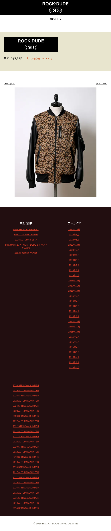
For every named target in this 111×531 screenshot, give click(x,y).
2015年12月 (74, 321)
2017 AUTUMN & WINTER (26, 472)
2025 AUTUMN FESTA (26, 239)
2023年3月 (74, 260)
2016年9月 (74, 296)
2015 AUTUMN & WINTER (26, 493)
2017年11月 (74, 285)
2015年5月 (74, 352)
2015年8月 (74, 342)
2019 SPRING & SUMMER (26, 457)
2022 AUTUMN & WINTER (26, 421)
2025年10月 (74, 229)
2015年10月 (74, 332)
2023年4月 (74, 255)
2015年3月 (74, 362)
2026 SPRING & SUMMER (26, 385)
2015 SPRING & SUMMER (26, 498)
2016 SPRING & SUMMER (26, 487)
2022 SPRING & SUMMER (26, 426)
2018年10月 (74, 280)
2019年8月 (74, 270)
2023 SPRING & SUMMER (26, 416)
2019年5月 (74, 275)
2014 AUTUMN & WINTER (26, 503)
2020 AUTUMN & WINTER (26, 441)
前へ (9, 83)
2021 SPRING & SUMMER (26, 436)
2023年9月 (74, 250)
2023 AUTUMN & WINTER (26, 411)
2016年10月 (74, 291)
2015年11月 (74, 326)
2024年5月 (74, 239)
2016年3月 (74, 316)
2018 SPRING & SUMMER (26, 467)
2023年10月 (74, 245)
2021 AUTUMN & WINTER (26, 431)
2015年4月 (74, 357)
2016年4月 (74, 311)
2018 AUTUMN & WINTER (26, 462)
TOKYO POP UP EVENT (26, 234)
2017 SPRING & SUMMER (26, 477)
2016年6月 (74, 306)
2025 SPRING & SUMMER (26, 395)
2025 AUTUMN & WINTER (26, 390)
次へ (101, 83)
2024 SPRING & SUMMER (26, 406)
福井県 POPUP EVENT (26, 253)
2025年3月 (74, 234)
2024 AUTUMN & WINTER (26, 401)
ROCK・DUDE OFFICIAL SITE (60, 523)
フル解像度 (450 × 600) (40, 58)
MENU (54, 19)
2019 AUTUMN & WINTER (26, 452)
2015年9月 (74, 337)
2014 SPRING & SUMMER (26, 508)
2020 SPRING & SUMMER (26, 447)
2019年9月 (74, 265)
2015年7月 (74, 347)
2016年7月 (74, 301)
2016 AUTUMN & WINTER (26, 482)
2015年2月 (74, 367)
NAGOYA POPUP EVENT (25, 229)
